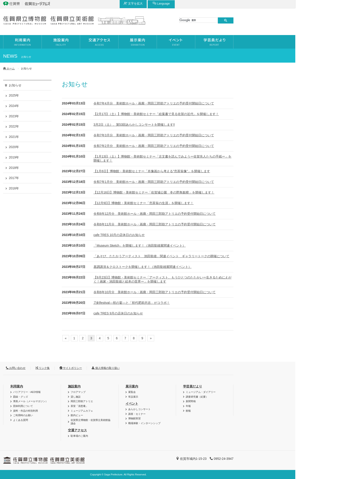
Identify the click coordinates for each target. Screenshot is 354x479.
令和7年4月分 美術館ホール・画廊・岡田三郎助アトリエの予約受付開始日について (212, 103)
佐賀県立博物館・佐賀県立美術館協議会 (149, 422)
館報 (247, 410)
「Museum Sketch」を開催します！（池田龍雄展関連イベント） (198, 245)
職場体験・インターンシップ (203, 423)
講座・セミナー (195, 414)
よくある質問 (79, 420)
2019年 (73, 157)
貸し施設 (134, 396)
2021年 (73, 137)
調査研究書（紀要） (256, 396)
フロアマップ (136, 392)
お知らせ (74, 85)
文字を (250, 3)
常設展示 (192, 396)
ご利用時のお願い (82, 415)
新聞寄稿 (249, 401)
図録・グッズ (79, 396)
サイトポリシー (129, 368)
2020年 (73, 147)
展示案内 (190, 386)
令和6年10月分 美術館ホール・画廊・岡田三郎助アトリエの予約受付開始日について (213, 292)
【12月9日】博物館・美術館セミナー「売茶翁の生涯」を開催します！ (202, 203)
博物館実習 (193, 418)
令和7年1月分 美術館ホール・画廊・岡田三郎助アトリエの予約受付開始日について (212, 182)
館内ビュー (135, 415)
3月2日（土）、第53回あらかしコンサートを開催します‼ (192, 124)
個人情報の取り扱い (164, 368)
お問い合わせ (74, 368)
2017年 (73, 178)
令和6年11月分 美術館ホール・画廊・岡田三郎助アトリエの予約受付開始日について (213, 224)
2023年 (73, 116)
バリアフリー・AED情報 (85, 392)
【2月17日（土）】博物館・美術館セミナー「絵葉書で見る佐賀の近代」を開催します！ (214, 114)
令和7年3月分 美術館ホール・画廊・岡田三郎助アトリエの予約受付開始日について (212, 135)
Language (278, 3)
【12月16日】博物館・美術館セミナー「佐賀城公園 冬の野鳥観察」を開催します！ (212, 192)
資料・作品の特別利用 (84, 410)
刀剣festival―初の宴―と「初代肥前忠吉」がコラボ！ (190, 302)
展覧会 (190, 392)
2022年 (73, 126)
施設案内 (133, 386)
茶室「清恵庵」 (138, 406)
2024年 (73, 106)
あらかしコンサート (198, 409)
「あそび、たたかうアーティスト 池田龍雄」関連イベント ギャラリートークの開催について (220, 256)
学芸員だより (251, 386)
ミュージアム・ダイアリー (259, 392)
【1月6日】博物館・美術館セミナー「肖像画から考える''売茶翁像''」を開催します (210, 171)
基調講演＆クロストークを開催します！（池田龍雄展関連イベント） (201, 267)
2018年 (73, 168)
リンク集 (101, 368)
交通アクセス (136, 430)
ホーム (67, 68)
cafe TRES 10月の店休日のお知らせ (177, 235)
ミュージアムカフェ (140, 410)
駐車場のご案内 (138, 435)
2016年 (73, 188)
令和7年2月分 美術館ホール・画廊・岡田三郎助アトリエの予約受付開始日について (212, 146)
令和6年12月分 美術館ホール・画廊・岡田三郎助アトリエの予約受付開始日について (213, 213)
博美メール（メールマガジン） (89, 401)
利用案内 (75, 386)
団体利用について (82, 406)
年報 (247, 406)
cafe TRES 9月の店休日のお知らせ (177, 313)
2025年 (73, 95)
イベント (190, 403)
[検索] (257, 20)
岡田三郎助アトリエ (140, 401)
